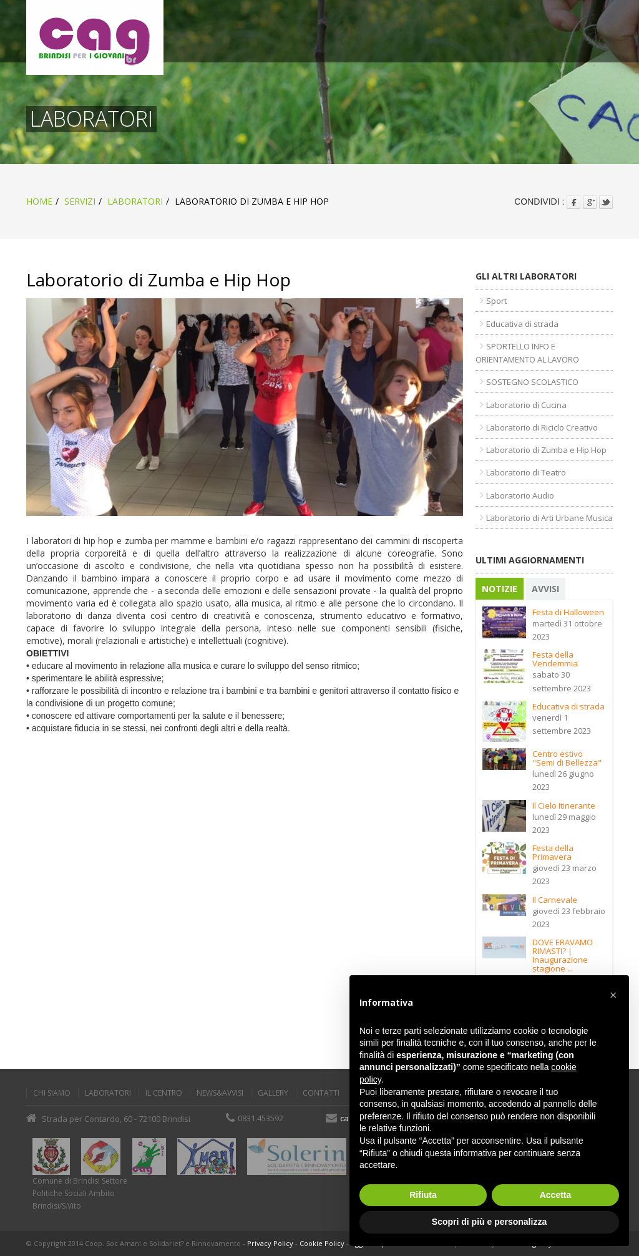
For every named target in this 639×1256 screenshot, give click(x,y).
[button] (613, 995)
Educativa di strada (569, 706)
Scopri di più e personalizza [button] (489, 1222)
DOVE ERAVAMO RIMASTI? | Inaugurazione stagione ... (563, 955)
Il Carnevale (555, 899)
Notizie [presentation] (500, 589)
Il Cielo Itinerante (564, 805)
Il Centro (163, 1093)
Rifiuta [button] (423, 1195)
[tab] (501, 589)
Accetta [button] (556, 1195)
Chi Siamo (52, 1093)
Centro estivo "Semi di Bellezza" (567, 758)
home (39, 201)
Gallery (273, 1093)
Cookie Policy (322, 1243)
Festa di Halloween (569, 612)
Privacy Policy (270, 1243)
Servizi (79, 201)
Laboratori (135, 201)
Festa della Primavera (553, 852)
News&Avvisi (220, 1093)
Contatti (321, 1093)
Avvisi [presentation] (546, 589)
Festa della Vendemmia (555, 659)
